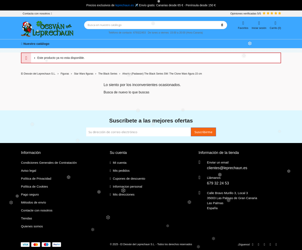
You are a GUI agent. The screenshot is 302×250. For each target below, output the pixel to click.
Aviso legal (28, 170)
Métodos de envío (33, 202)
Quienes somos (32, 226)
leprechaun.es (124, 5)
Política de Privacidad (36, 178)
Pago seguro (30, 194)
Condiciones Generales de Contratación (49, 162)
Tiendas (26, 218)
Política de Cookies (34, 186)
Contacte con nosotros (36, 210)
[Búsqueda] (155, 25)
